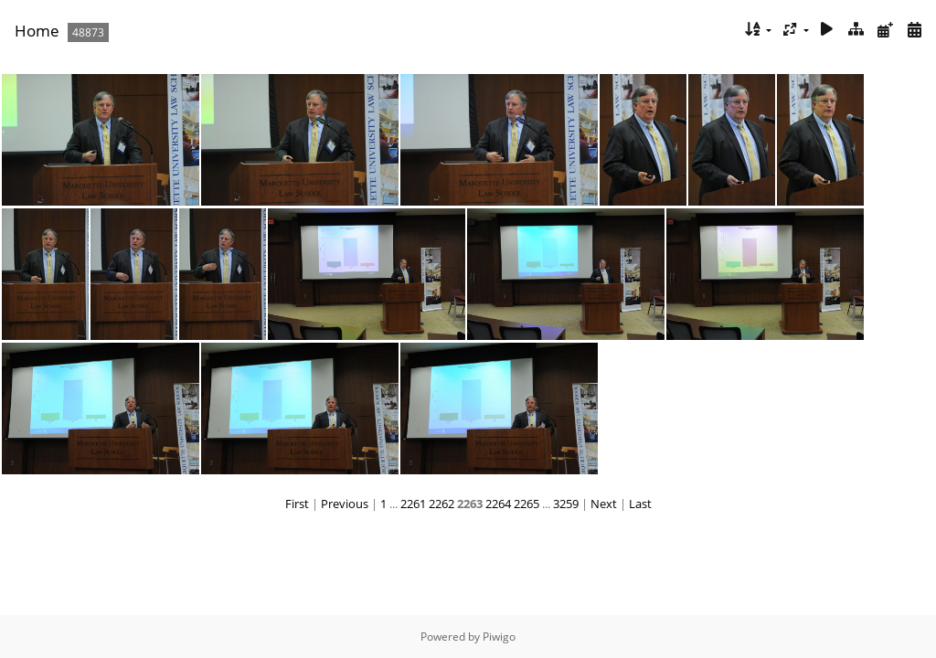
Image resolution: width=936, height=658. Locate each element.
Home (37, 30)
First (297, 503)
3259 (566, 503)
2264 (498, 503)
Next (603, 503)
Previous (344, 503)
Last (640, 503)
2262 (441, 503)
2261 (413, 503)
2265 (526, 503)
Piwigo (499, 636)
